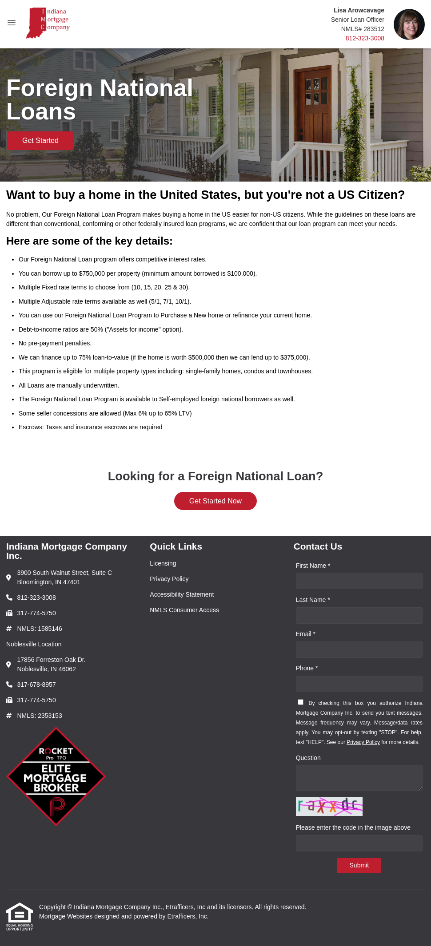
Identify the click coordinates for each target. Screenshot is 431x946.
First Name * (313, 565)
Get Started (40, 140)
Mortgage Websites (66, 916)
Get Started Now (215, 501)
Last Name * (313, 599)
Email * (305, 633)
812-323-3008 (365, 38)
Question (308, 757)
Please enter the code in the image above (353, 827)
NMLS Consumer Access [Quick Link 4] (184, 610)
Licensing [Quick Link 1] (163, 563)
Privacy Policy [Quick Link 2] (169, 578)
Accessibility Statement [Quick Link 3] (182, 594)
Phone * (307, 668)
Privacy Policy (363, 742)
